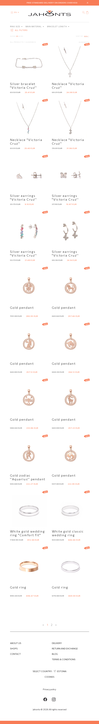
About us (15, 643)
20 (17, 36)
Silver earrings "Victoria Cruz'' (23, 197)
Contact (15, 654)
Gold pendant (22, 308)
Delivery (57, 643)
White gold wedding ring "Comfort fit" (27, 533)
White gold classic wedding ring (68, 533)
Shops (14, 648)
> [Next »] (56, 625)
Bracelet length (58, 26)
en (17, 12)
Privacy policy (49, 689)
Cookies (49, 676)
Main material (35, 26)
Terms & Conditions (63, 659)
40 (20, 36)
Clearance (30, 42)
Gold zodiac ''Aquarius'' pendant (27, 477)
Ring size (16, 26)
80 (22, 36)
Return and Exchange (65, 648)
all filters (19, 30)
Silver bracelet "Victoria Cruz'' (23, 85)
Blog (55, 654)
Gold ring (18, 587)
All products (17, 42)
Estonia (59, 671)
